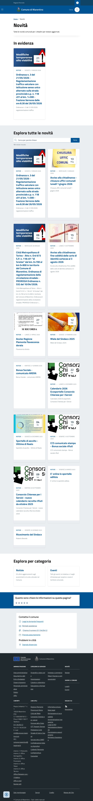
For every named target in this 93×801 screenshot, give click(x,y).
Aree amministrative (20, 672)
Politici (16, 692)
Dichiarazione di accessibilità (55, 715)
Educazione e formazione (38, 687)
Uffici (15, 695)
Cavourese (34, 756)
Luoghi (67, 686)
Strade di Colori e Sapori (38, 735)
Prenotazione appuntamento (55, 733)
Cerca (75, 140)
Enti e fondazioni (19, 679)
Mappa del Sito (69, 792)
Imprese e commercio (55, 672)
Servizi (37, 792)
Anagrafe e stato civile (38, 674)
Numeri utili (17, 784)
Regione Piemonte (19, 3)
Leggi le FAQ (52, 724)
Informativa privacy (54, 707)
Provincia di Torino (37, 710)
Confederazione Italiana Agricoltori (38, 744)
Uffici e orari (18, 780)
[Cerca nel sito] (76, 9)
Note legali (51, 710)
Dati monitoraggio (20, 792)
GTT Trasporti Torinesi (38, 726)
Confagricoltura (36, 753)
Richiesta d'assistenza (55, 738)
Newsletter (69, 709)
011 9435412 (18, 724)
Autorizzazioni (35, 679)
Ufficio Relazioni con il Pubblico (21, 776)
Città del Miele (36, 713)
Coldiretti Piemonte (37, 749)
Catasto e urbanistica (38, 682)
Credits (51, 792)
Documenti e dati (19, 676)
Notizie (18, 70)
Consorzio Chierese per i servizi (38, 718)
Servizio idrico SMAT (37, 739)
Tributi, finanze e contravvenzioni (55, 677)
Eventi (67, 689)
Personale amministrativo (21, 687)
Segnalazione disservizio (55, 728)
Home (16, 19)
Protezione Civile (36, 730)
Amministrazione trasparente (55, 720)
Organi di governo (20, 682)
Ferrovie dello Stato (37, 723)
